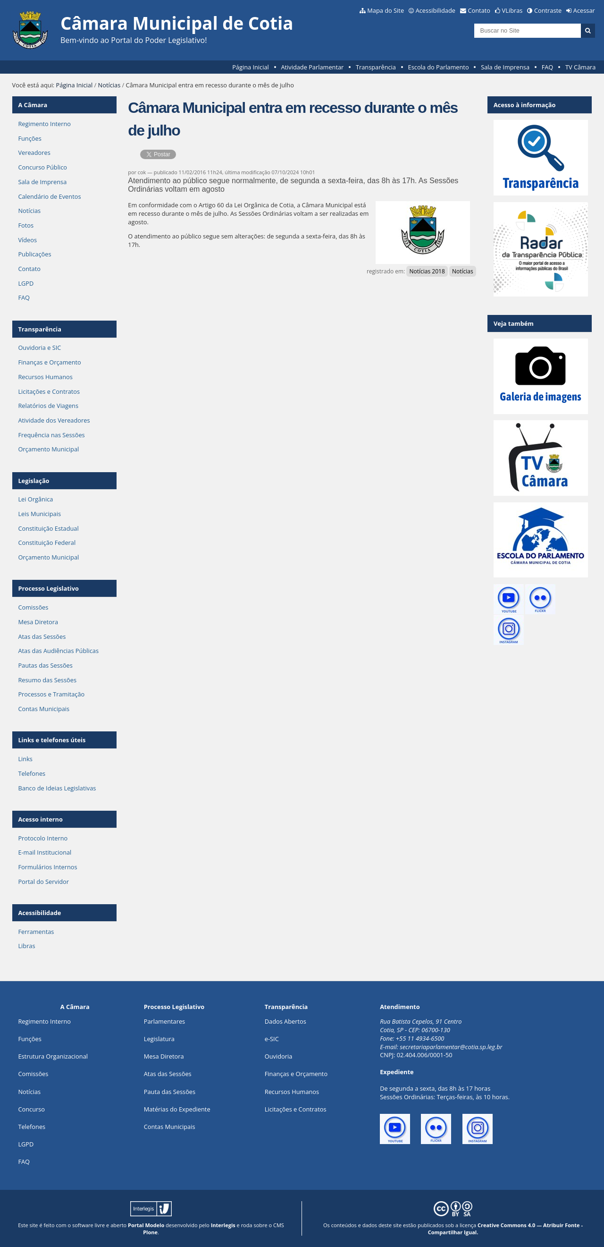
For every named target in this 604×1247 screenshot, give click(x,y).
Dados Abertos (285, 1021)
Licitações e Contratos (49, 391)
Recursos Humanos (45, 377)
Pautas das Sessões (45, 665)
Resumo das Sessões (47, 680)
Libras (26, 946)
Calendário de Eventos (49, 196)
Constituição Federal (47, 542)
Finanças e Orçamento (49, 362)
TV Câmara (580, 67)
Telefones (31, 773)
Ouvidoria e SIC (39, 347)
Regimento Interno (44, 123)
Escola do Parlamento (438, 67)
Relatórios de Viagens (48, 405)
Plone (150, 1232)
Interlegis (223, 1225)
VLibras (512, 10)
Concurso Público (42, 167)
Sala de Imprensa (505, 67)
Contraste (548, 10)
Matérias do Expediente (177, 1109)
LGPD (26, 283)
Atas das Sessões (42, 636)
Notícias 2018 (427, 271)
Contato (479, 10)
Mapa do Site (385, 10)
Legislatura (159, 1039)
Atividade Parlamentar (312, 67)
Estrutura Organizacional (53, 1056)
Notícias (109, 85)
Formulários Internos (47, 867)
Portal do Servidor (43, 881)
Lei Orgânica (35, 499)
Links (25, 759)
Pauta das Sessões (169, 1091)
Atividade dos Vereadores (54, 420)
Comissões (33, 607)
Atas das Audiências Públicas (58, 650)
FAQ (548, 67)
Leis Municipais (39, 513)
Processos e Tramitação (51, 694)
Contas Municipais (43, 708)
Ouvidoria (279, 1056)
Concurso (31, 1109)
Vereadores (34, 152)
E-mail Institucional (44, 852)
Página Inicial (250, 67)
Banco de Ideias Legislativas (57, 788)
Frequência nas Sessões (51, 435)
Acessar (584, 10)
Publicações (34, 254)
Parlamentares (164, 1021)
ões (29, 1039)
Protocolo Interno (42, 838)
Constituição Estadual (48, 528)
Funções (29, 138)
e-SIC (272, 1039)
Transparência (376, 67)
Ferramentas (36, 931)
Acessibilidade (435, 10)
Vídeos (27, 240)
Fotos (26, 225)
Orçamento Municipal (48, 449)
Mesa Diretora (38, 622)
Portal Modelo (146, 1225)
